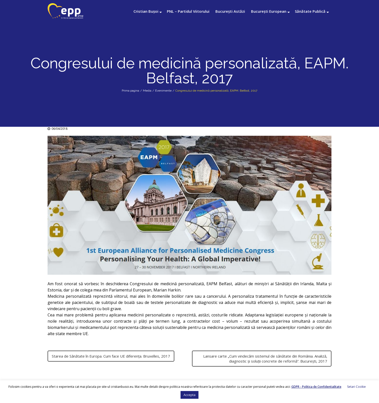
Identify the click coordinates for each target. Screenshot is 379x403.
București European (268, 11)
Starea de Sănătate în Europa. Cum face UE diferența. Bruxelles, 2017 (111, 356)
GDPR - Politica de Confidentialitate (316, 387)
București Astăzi (230, 11)
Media (147, 90)
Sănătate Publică (310, 11)
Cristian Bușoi (145, 11)
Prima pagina (130, 90)
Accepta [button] (189, 395)
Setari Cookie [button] (356, 387)
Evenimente (163, 90)
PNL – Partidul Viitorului (188, 11)
